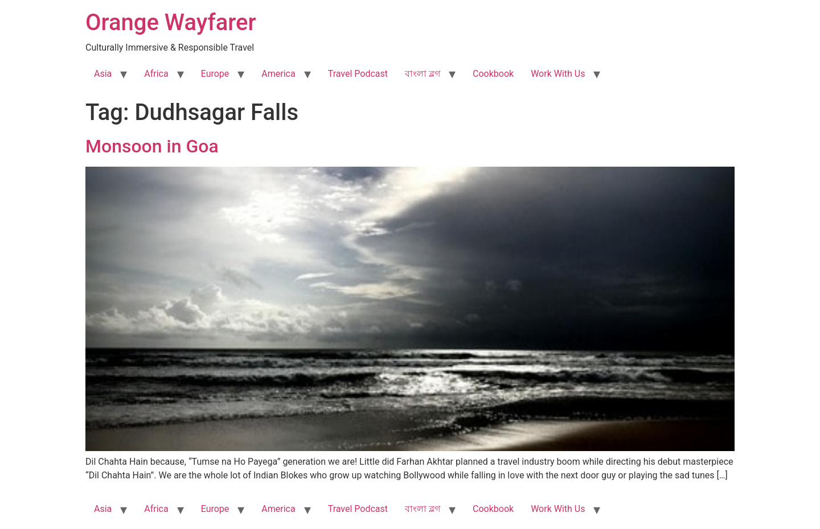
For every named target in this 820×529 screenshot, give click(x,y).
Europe (215, 73)
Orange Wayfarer (170, 22)
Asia (103, 73)
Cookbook (493, 73)
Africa (156, 73)
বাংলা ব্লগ (422, 73)
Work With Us (558, 73)
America (278, 73)
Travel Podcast (358, 73)
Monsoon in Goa (152, 146)
